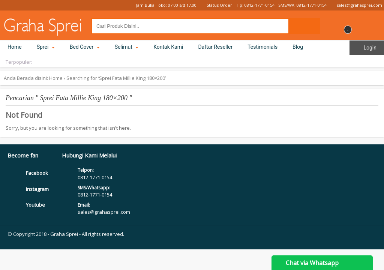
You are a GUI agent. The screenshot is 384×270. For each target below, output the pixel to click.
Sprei (46, 47)
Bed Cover (85, 47)
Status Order (216, 5)
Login (366, 48)
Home (15, 47)
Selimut (127, 47)
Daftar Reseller (215, 47)
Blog (297, 47)
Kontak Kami (168, 47)
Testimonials (263, 47)
